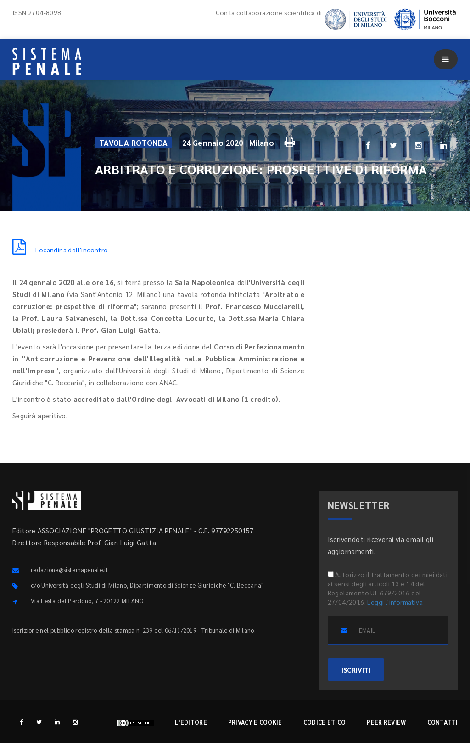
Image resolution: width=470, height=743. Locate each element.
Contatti (442, 722)
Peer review (386, 722)
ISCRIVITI (355, 669)
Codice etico (324, 722)
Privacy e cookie (255, 722)
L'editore (191, 722)
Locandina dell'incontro (60, 250)
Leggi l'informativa (395, 602)
